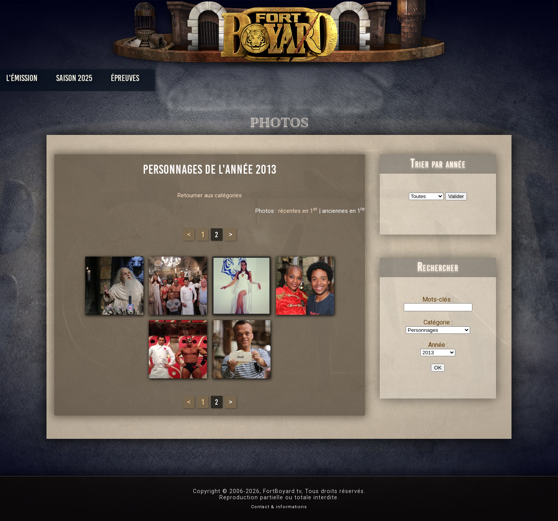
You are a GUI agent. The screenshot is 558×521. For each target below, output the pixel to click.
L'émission (105, 80)
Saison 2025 (158, 80)
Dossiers (333, 80)
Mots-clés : (437, 299)
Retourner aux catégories (209, 195)
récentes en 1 (297, 210)
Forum (374, 80)
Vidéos (291, 80)
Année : (438, 344)
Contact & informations (279, 506)
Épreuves (209, 80)
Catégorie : (438, 322)
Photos (252, 80)
